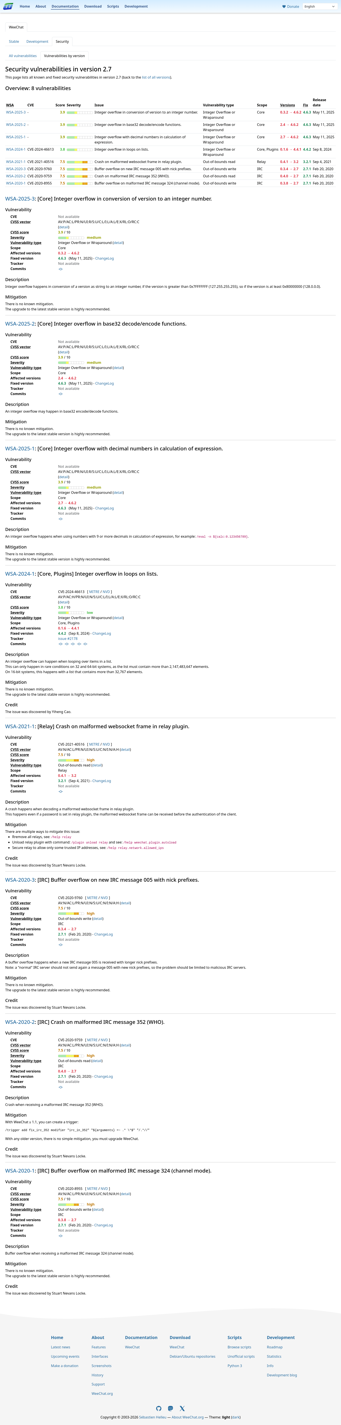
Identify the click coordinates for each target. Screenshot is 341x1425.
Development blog (282, 1375)
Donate (290, 6)
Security (62, 41)
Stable (14, 41)
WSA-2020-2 (16, 176)
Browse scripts (239, 1347)
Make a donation (64, 1365)
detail (63, 227)
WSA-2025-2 (16, 124)
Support (98, 1384)
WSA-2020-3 (16, 168)
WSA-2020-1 (16, 183)
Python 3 (234, 1365)
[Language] (320, 6)
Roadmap (274, 1347)
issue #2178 (67, 638)
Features (99, 1347)
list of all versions (156, 77)
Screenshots (101, 1365)
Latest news (60, 1347)
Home (25, 6)
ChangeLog (104, 258)
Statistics (274, 1356)
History (97, 1375)
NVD (106, 591)
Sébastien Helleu (152, 1417)
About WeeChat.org (188, 1417)
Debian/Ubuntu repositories (192, 1356)
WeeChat (16, 27)
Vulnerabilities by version (64, 55)
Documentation (65, 6)
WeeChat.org (102, 1393)
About (40, 6)
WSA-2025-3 (16, 112)
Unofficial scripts (241, 1356)
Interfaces (100, 1356)
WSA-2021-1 (16, 161)
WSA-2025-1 (16, 137)
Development (136, 6)
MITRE (94, 591)
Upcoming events (65, 1356)
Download (93, 6)
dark (235, 1417)
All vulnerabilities (23, 55)
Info (270, 1365)
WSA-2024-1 (16, 149)
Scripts (113, 6)
